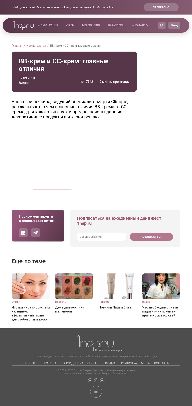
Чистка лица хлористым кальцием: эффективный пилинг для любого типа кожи (31, 313)
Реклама (108, 363)
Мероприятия (91, 25)
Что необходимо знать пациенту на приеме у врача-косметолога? (160, 311)
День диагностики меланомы (69, 309)
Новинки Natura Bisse (115, 307)
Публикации (49, 25)
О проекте (30, 363)
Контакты (162, 363)
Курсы (70, 25)
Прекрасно (161, 7)
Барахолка (116, 25)
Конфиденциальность (79, 363)
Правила (49, 363)
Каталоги (141, 25)
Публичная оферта (135, 363)
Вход (174, 25)
